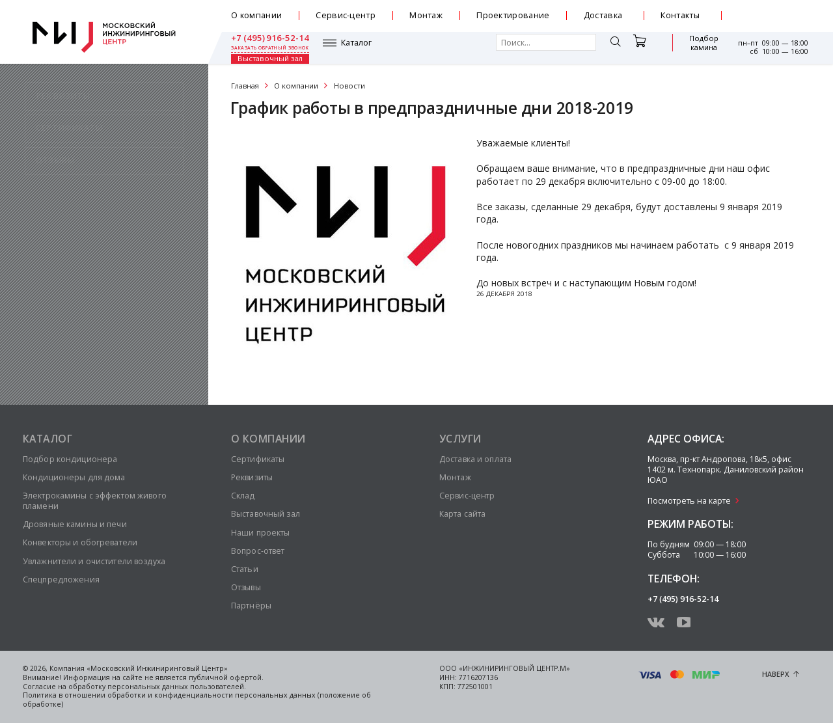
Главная (245, 85)
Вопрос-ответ (257, 550)
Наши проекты (260, 532)
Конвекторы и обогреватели (80, 542)
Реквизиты (252, 477)
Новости (349, 85)
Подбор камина (641, 48)
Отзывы (246, 587)
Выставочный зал (696, 48)
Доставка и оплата (475, 459)
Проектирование (512, 15)
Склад (243, 495)
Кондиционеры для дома (74, 477)
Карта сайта (462, 513)
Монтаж (426, 15)
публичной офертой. (226, 677)
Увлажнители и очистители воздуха (94, 561)
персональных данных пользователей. (176, 686)
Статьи (244, 569)
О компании (256, 15)
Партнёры (251, 605)
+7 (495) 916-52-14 (769, 11)
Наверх (775, 674)
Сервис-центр (346, 15)
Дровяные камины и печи (75, 524)
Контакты (680, 15)
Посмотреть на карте (689, 500)
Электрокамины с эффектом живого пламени (95, 501)
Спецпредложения (61, 579)
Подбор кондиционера (70, 459)
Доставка (603, 15)
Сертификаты (257, 459)
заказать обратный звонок (769, 21)
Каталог (264, 47)
